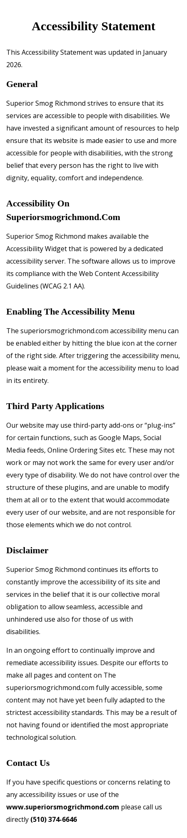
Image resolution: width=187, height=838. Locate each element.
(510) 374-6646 (53, 819)
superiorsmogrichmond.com (63, 217)
